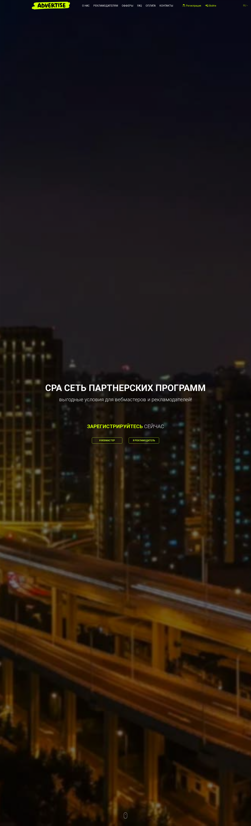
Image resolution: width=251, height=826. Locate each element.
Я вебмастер (107, 440)
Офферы (127, 5)
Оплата (151, 5)
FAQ (139, 5)
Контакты (166, 5)
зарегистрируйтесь (115, 426)
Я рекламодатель (144, 440)
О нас (85, 5)
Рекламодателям (105, 5)
